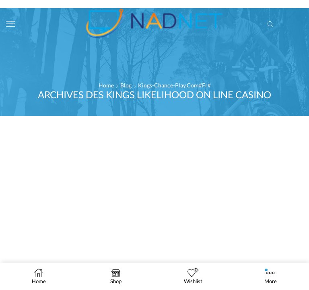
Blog (126, 85)
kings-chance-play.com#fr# (174, 85)
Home (106, 85)
